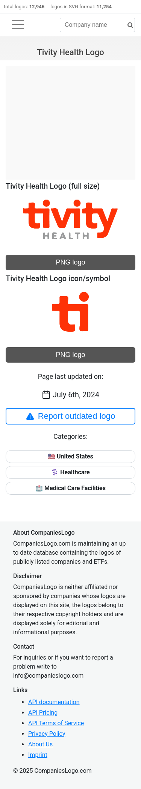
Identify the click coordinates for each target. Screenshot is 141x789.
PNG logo (70, 262)
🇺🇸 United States (70, 456)
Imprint (37, 754)
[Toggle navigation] (18, 24)
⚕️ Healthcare (70, 472)
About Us (40, 744)
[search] (127, 25)
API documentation (54, 702)
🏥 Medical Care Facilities (70, 488)
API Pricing (43, 712)
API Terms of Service (56, 723)
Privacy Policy (46, 733)
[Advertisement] (70, 119)
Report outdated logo (70, 416)
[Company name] (97, 25)
